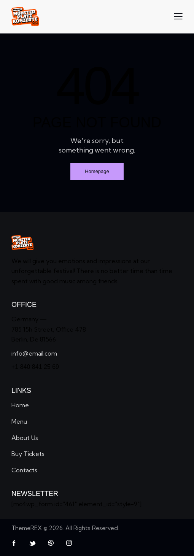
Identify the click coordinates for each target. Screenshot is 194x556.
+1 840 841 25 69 (35, 367)
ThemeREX (26, 528)
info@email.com (34, 353)
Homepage (97, 171)
